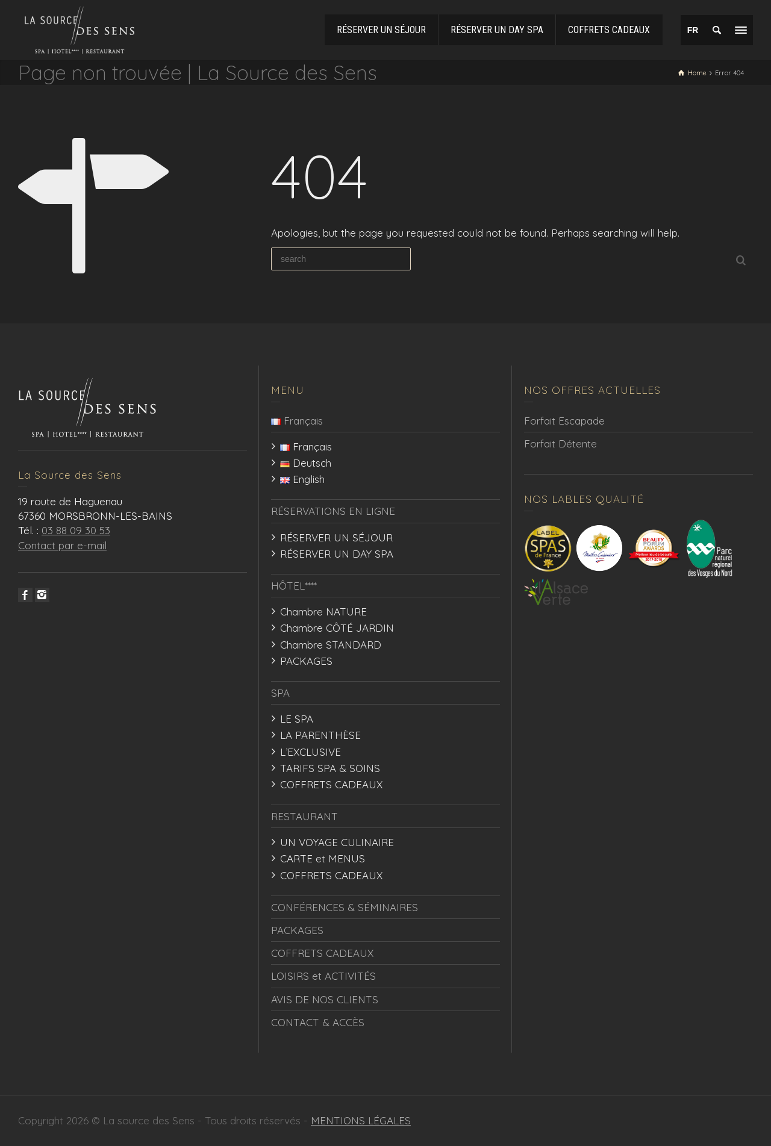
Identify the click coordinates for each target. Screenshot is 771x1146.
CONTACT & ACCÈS (317, 1022)
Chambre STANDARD (330, 644)
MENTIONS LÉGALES (361, 1120)
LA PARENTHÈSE (320, 735)
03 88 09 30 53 (76, 530)
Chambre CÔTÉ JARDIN (337, 627)
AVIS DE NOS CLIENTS (324, 999)
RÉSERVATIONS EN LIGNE (333, 511)
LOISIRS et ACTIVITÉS (323, 976)
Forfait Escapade (564, 420)
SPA (280, 693)
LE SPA (296, 718)
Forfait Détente (560, 443)
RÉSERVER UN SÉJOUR (336, 537)
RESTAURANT (304, 816)
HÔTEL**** (294, 585)
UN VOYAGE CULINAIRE (337, 842)
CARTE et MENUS (322, 858)
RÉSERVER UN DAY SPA (336, 553)
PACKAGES (306, 661)
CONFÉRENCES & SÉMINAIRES (344, 907)
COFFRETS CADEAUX (331, 784)
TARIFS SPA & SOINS (330, 768)
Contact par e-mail (62, 545)
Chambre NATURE (323, 611)
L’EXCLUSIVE (310, 752)
